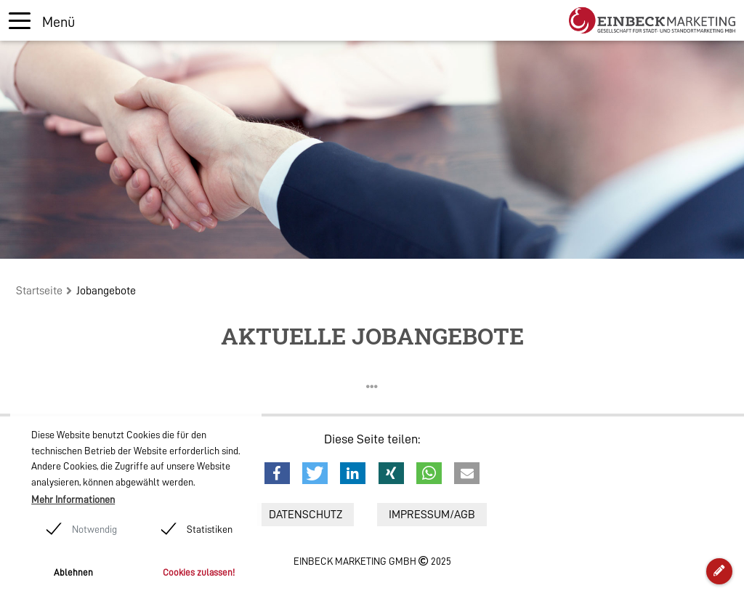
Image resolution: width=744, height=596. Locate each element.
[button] (277, 473)
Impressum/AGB (432, 514)
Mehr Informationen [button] (73, 499)
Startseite (39, 291)
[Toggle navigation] (42, 20)
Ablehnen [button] (73, 572)
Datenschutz (305, 514)
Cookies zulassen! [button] (199, 572)
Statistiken (209, 529)
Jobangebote (106, 291)
